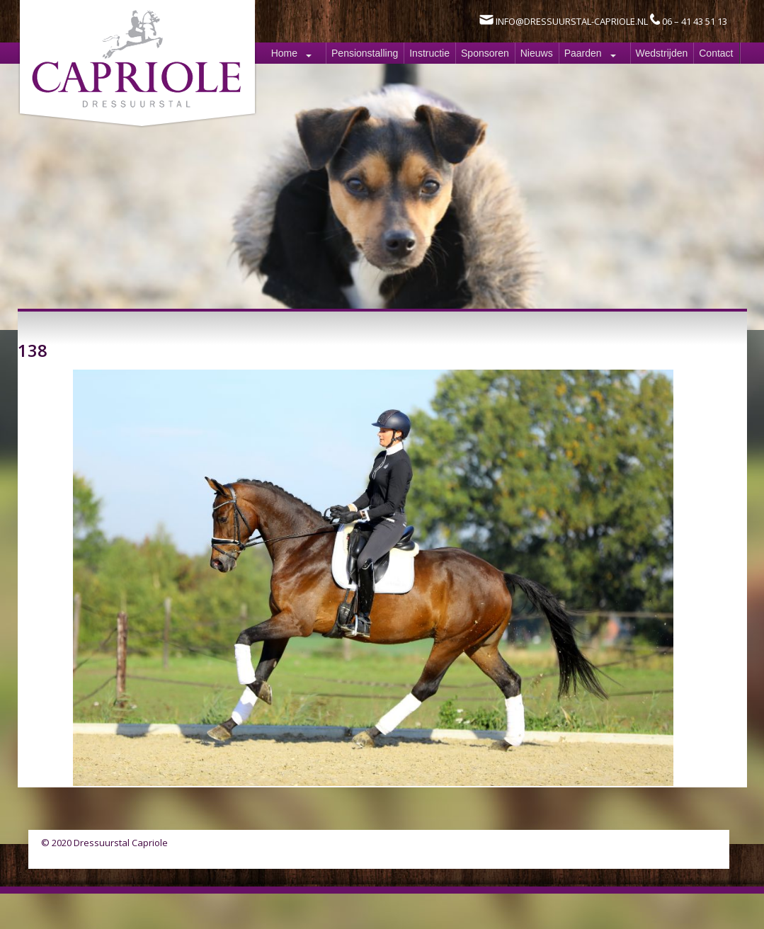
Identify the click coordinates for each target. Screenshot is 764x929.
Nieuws (536, 53)
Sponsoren (485, 53)
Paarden (583, 53)
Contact (716, 53)
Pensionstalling (364, 53)
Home (284, 53)
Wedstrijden (662, 53)
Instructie (429, 53)
